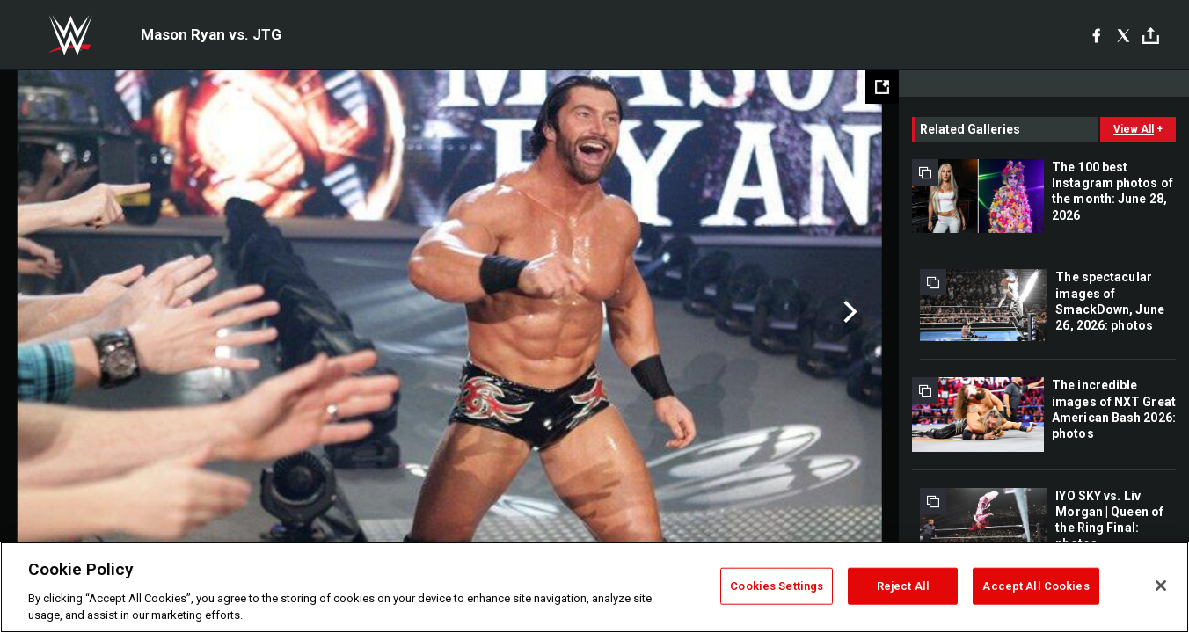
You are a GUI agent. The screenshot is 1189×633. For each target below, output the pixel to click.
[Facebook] (1096, 35)
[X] (1123, 35)
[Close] (1161, 585)
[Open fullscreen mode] (882, 87)
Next (848, 312)
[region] (594, 587)
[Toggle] (1150, 35)
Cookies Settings (776, 586)
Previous (50, 312)
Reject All (903, 586)
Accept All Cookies (1035, 586)
